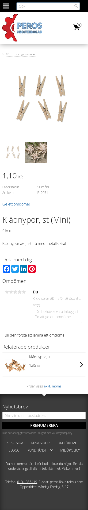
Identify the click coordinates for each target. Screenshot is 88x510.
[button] (52, 450)
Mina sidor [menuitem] (40, 443)
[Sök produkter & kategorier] (48, 6)
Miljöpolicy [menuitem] (70, 450)
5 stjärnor (24, 292)
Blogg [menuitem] (13, 450)
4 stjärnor (19, 292)
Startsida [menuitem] (15, 443)
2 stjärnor (11, 292)
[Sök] (76, 6)
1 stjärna (7, 292)
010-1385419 (27, 482)
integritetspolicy (64, 433)
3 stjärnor (15, 292)
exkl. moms (52, 386)
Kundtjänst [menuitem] (36, 450)
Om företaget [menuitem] (69, 443)
